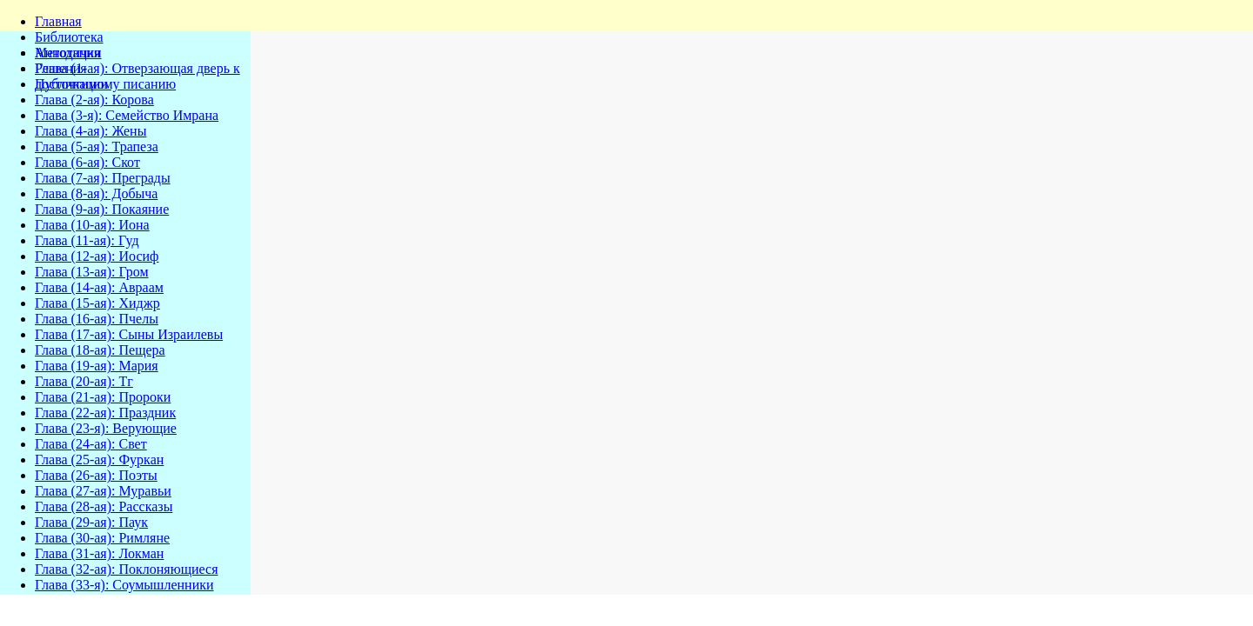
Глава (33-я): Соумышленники (124, 584)
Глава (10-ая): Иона (92, 224)
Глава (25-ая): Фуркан (99, 459)
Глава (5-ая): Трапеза (96, 146)
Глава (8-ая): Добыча (96, 193)
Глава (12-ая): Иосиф (96, 256)
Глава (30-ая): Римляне (102, 537)
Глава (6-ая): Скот (87, 162)
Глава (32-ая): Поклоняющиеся (126, 569)
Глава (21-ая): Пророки (103, 397)
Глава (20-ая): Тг (84, 381)
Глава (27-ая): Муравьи (103, 490)
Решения (61, 68)
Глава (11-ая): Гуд (87, 240)
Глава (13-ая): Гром (92, 271)
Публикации (71, 84)
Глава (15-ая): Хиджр (97, 303)
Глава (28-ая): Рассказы (103, 506)
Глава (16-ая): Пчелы (96, 318)
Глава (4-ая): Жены (90, 130)
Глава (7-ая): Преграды (103, 177)
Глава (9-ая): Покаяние (102, 209)
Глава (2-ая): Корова (94, 99)
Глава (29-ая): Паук (91, 522)
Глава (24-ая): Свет (91, 443)
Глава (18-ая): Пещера (100, 350)
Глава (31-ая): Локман (99, 553)
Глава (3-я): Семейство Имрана (126, 115)
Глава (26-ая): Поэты (96, 475)
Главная (58, 21)
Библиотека (69, 37)
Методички (68, 52)
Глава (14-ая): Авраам (99, 287)
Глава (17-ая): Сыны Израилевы (129, 334)
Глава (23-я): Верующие (106, 428)
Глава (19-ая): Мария (96, 365)
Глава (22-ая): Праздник (105, 412)
